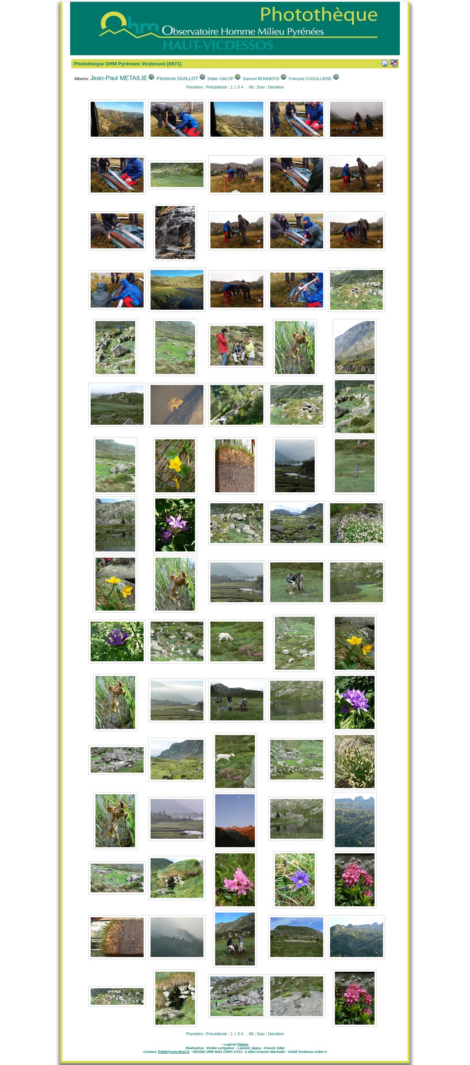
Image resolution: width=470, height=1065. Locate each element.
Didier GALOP (220, 78)
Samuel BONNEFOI (261, 78)
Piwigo (243, 1044)
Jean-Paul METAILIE (118, 78)
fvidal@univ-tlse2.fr (173, 1052)
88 (251, 87)
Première (194, 87)
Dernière (276, 87)
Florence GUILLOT (178, 78)
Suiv (261, 87)
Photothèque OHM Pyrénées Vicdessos (120, 63)
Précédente (216, 87)
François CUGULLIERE (310, 78)
